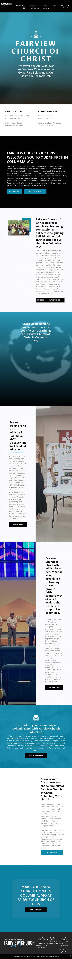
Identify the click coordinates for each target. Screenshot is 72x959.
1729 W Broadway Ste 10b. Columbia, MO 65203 (64, 943)
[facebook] (69, 6)
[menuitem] (21, 6)
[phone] (65, 6)
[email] (62, 6)
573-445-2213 (41, 940)
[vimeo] (67, 8)
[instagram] (64, 8)
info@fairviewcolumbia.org (41, 946)
